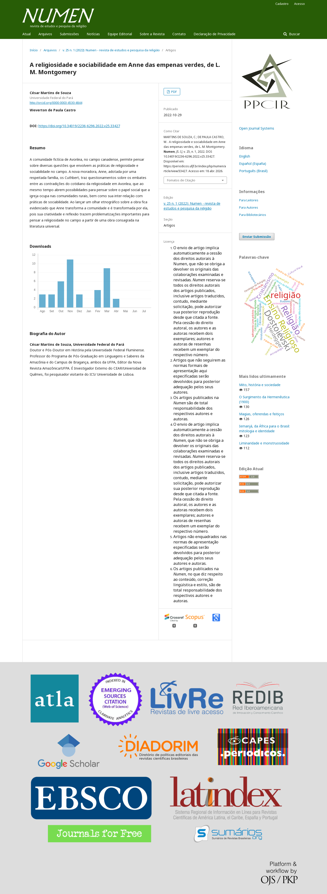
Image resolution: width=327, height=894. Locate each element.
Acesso (299, 3)
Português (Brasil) (253, 170)
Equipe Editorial (120, 34)
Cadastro (282, 3)
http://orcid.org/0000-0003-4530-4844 (56, 103)
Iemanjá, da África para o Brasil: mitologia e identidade (264, 428)
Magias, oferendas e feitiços (261, 414)
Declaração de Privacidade (214, 34)
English (244, 156)
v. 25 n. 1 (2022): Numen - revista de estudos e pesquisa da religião (111, 50)
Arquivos (45, 34)
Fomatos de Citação (181, 180)
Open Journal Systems (256, 128)
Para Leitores (248, 200)
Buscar (294, 34)
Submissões (69, 34)
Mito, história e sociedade (259, 384)
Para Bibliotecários (252, 214)
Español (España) (252, 163)
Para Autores (248, 207)
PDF (173, 91)
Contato (179, 34)
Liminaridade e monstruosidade (264, 443)
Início (34, 50)
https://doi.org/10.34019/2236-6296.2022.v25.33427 (79, 126)
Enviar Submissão (257, 236)
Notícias (93, 34)
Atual (26, 34)
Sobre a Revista (152, 34)
